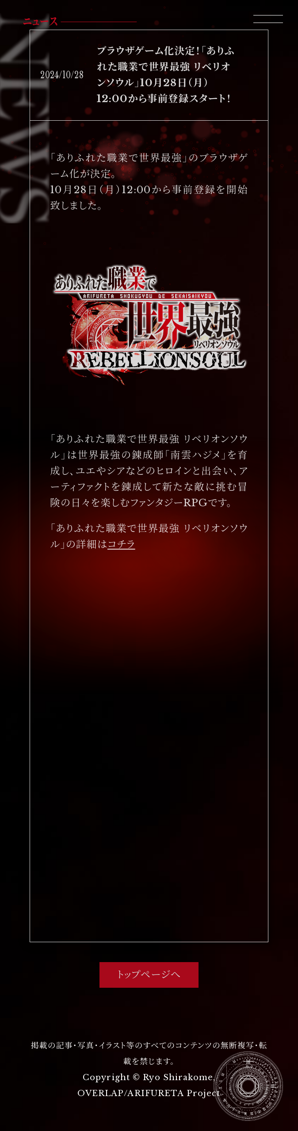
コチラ (121, 544)
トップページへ (149, 974)
